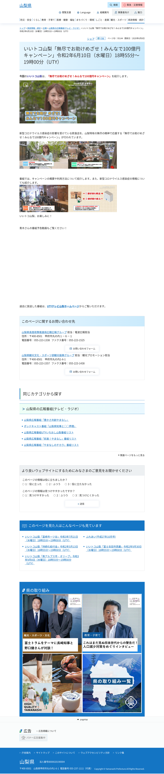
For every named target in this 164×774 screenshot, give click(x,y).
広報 (45, 28)
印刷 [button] (102, 38)
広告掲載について (47, 731)
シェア (91, 39)
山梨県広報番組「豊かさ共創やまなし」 (46, 420)
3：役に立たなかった (80, 484)
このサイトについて (65, 753)
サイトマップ (43, 753)
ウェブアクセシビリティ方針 (95, 753)
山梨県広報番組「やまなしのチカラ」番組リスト (51, 445)
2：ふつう (55, 484)
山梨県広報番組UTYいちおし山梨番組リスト (49, 432)
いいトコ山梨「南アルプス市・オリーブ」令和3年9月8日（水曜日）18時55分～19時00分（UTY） (52, 560)
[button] (133, 5)
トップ (22, 28)
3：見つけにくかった (87, 495)
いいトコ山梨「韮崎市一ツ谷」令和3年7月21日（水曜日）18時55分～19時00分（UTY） (51, 538)
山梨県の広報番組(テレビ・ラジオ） (65, 28)
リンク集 (119, 753)
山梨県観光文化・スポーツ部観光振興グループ (48, 355)
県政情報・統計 (34, 28)
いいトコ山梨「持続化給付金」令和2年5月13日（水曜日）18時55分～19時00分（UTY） (51, 548)
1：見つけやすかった (37, 495)
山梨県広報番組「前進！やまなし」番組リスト (50, 439)
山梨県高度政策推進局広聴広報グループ (44, 332)
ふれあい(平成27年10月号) (101, 536)
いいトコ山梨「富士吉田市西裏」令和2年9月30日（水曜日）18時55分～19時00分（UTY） (114, 548)
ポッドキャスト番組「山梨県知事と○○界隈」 (50, 426)
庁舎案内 (26, 753)
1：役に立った (33, 484)
